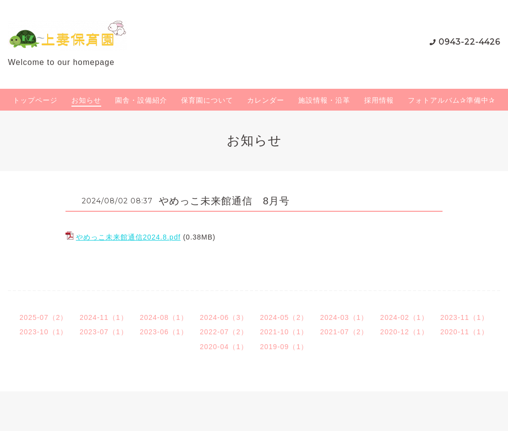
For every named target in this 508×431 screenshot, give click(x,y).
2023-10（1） (43, 332)
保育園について (207, 100)
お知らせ (86, 100)
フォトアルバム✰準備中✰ (451, 100)
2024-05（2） (284, 317)
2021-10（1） (284, 332)
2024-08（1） (164, 317)
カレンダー (265, 100)
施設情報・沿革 (324, 100)
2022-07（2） (224, 332)
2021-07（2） (344, 332)
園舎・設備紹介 (141, 100)
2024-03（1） (344, 317)
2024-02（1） (404, 317)
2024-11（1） (103, 317)
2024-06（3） (224, 317)
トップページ (35, 100)
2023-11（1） (465, 317)
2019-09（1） (284, 347)
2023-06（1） (164, 332)
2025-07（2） (43, 317)
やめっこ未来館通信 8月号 (224, 200)
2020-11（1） (465, 332)
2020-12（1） (404, 332)
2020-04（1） (224, 347)
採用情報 (379, 100)
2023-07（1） (103, 332)
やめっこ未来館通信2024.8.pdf (128, 237)
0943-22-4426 (469, 42)
